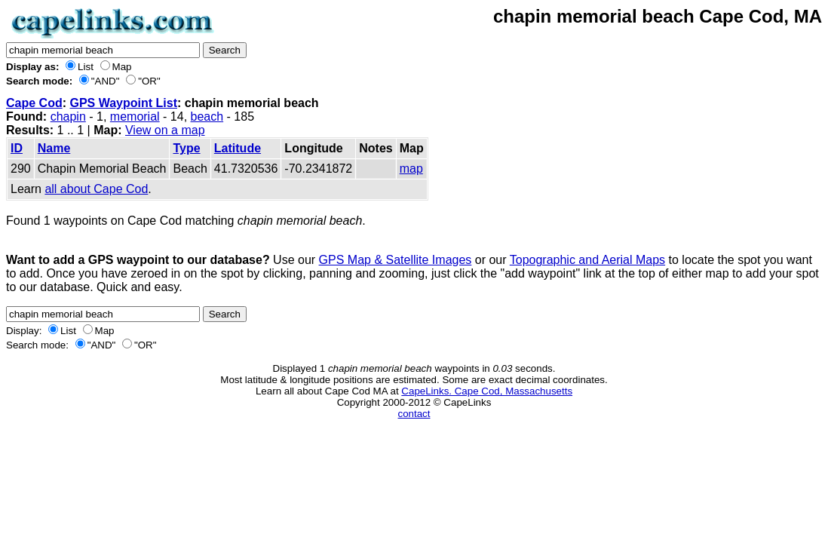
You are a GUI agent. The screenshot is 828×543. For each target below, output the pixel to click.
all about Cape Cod (96, 189)
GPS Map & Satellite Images (395, 259)
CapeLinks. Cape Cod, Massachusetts (486, 391)
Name (54, 148)
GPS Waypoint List (123, 103)
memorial (135, 116)
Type (186, 148)
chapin (68, 116)
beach (207, 116)
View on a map (165, 130)
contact (414, 413)
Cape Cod (34, 103)
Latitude (237, 148)
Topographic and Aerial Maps (587, 259)
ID (17, 148)
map (411, 168)
